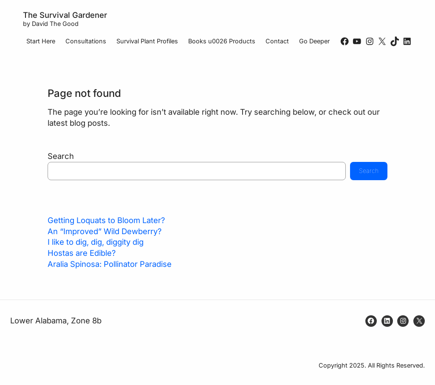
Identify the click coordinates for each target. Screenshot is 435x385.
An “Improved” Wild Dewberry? (104, 231)
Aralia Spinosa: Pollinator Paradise (110, 264)
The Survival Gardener (65, 15)
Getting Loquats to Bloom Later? (106, 220)
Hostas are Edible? (82, 253)
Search (61, 156)
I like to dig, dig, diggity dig (96, 241)
